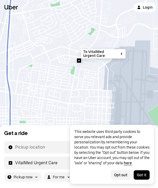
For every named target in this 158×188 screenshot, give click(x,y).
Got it (141, 175)
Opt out (120, 175)
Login (145, 7)
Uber (11, 7)
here (128, 163)
